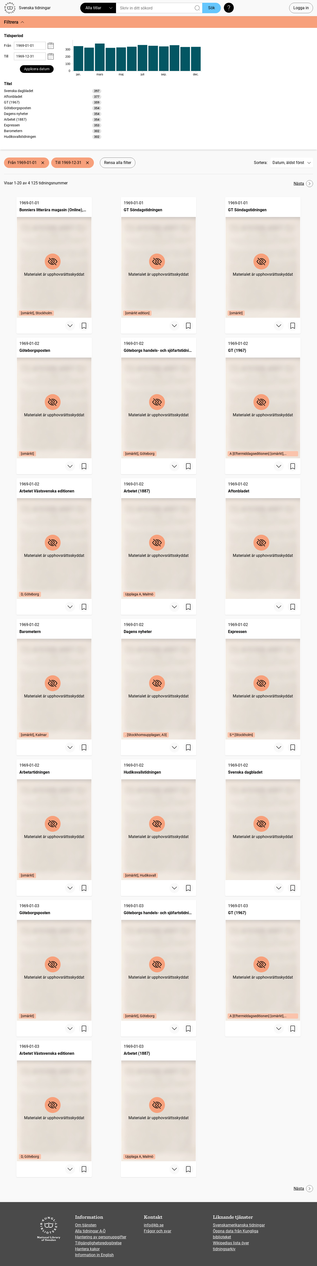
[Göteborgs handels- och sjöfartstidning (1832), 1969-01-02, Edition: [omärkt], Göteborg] (158, 398)
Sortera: (261, 162)
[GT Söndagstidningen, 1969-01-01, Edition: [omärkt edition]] (158, 257)
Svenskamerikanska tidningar (239, 1225)
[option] (52, 91)
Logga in (301, 7)
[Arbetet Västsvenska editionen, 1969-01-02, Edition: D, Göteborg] (54, 538)
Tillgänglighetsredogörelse (98, 1243)
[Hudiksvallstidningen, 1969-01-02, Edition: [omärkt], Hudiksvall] (158, 819)
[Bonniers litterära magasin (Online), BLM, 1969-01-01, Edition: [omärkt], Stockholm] (54, 257)
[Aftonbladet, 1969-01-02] (263, 538)
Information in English (94, 1255)
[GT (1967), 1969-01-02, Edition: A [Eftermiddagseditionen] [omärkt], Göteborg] (263, 398)
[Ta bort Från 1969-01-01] (42, 162)
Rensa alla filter (117, 162)
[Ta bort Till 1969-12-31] (87, 162)
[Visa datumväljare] (51, 46)
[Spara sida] (84, 326)
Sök (211, 7)
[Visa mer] (70, 326)
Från (7, 46)
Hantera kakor (87, 1249)
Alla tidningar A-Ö (90, 1231)
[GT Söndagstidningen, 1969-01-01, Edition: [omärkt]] (263, 257)
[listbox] (52, 114)
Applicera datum (36, 69)
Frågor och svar (157, 1231)
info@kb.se (153, 1225)
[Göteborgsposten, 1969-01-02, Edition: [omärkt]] (54, 398)
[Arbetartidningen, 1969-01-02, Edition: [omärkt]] (54, 819)
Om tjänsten (85, 1225)
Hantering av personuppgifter (100, 1237)
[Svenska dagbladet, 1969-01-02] (263, 819)
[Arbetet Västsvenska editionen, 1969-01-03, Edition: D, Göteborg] (54, 1101)
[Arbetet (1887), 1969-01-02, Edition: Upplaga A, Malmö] (158, 538)
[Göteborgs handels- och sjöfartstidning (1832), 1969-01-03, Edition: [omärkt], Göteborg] (158, 960)
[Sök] (159, 8)
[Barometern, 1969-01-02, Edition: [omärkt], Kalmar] (54, 679)
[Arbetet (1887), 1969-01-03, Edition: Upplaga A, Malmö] (158, 1101)
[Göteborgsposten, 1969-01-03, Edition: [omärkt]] (54, 960)
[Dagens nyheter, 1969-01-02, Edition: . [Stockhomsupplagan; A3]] (158, 679)
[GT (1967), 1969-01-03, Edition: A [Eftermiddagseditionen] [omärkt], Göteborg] (263, 960)
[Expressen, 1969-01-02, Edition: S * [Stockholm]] (263, 679)
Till (6, 56)
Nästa (303, 183)
